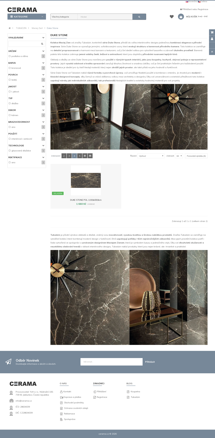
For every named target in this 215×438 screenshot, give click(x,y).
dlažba (14, 103)
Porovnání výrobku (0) (196, 156)
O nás (63, 383)
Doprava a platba (72, 397)
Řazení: (133, 156)
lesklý (14, 79)
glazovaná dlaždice (21, 150)
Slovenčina (192, 1)
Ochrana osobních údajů (76, 408)
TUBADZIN (21, 28)
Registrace (203, 9)
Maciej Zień (37, 28)
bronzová (16, 68)
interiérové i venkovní (21, 138)
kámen (14, 115)
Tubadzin (135, 397)
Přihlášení (187, 9)
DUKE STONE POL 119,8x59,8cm (68, 200)
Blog (129, 383)
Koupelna (135, 391)
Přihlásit (150, 361)
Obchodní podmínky (74, 402)
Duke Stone (52, 28)
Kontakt (67, 391)
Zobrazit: (170, 156)
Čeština (202, 1)
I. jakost (15, 91)
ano (13, 127)
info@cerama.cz (24, 400)
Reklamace (69, 413)
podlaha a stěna (19, 56)
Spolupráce (69, 419)
